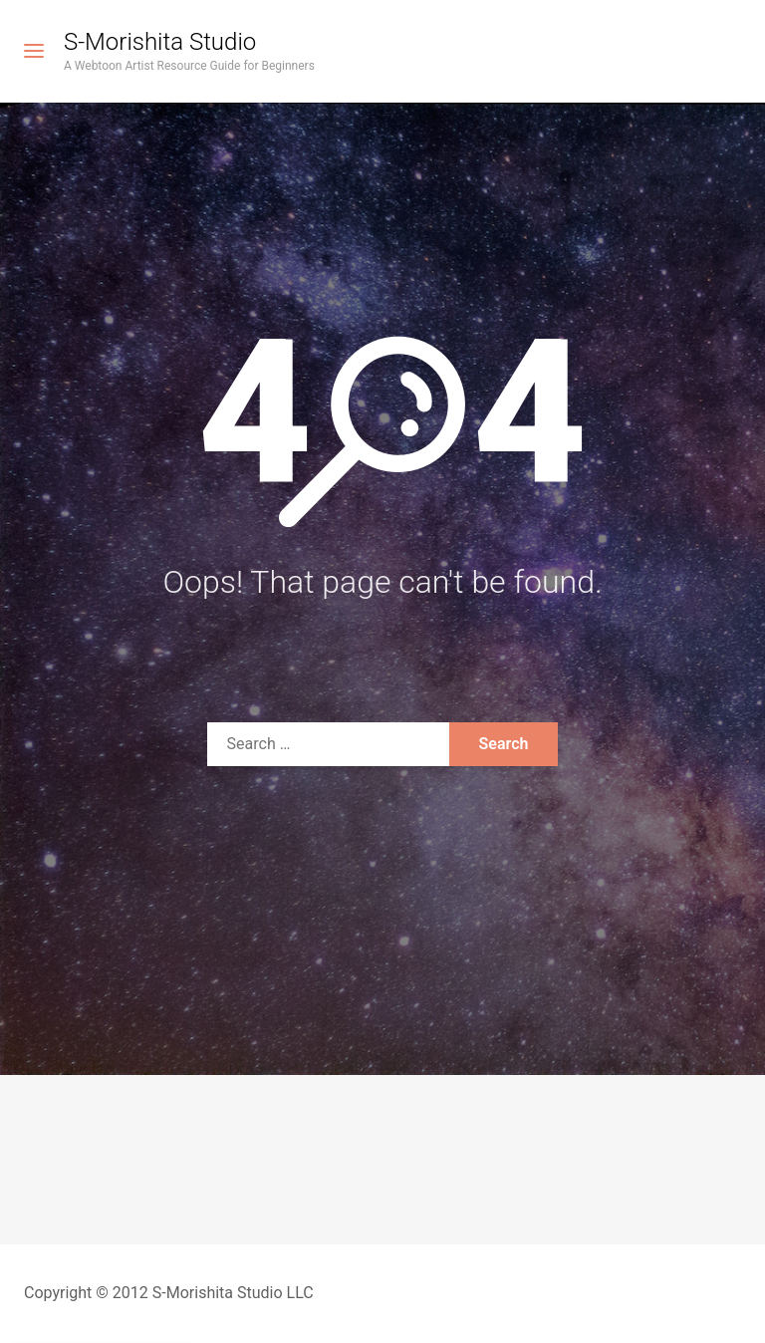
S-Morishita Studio (160, 42)
